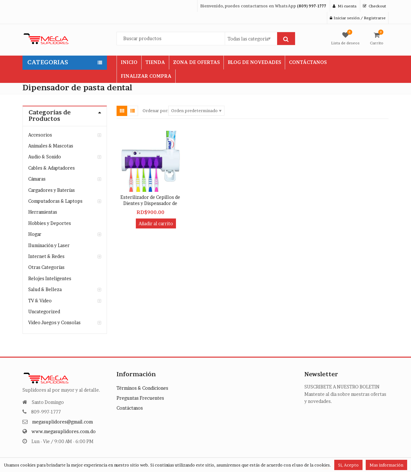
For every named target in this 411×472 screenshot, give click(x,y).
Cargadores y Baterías (51, 190)
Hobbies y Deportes (49, 223)
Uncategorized (44, 311)
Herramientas (42, 212)
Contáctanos (130, 408)
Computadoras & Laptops (55, 201)
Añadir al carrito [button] (156, 223)
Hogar (34, 234)
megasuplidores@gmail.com (62, 421)
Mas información (386, 465)
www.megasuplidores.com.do (63, 431)
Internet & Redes (46, 256)
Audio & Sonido (44, 156)
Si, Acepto (348, 465)
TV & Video (40, 300)
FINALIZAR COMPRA (146, 76)
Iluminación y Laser (49, 245)
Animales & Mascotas (50, 145)
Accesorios (40, 135)
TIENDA (155, 62)
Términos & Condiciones (142, 388)
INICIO (129, 62)
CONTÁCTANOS (308, 62)
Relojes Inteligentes (49, 278)
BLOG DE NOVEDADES (254, 62)
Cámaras (37, 179)
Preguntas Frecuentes (140, 398)
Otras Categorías (46, 267)
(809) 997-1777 (311, 6)
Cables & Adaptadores (51, 168)
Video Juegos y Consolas (54, 322)
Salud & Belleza (45, 289)
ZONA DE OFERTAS (196, 62)
